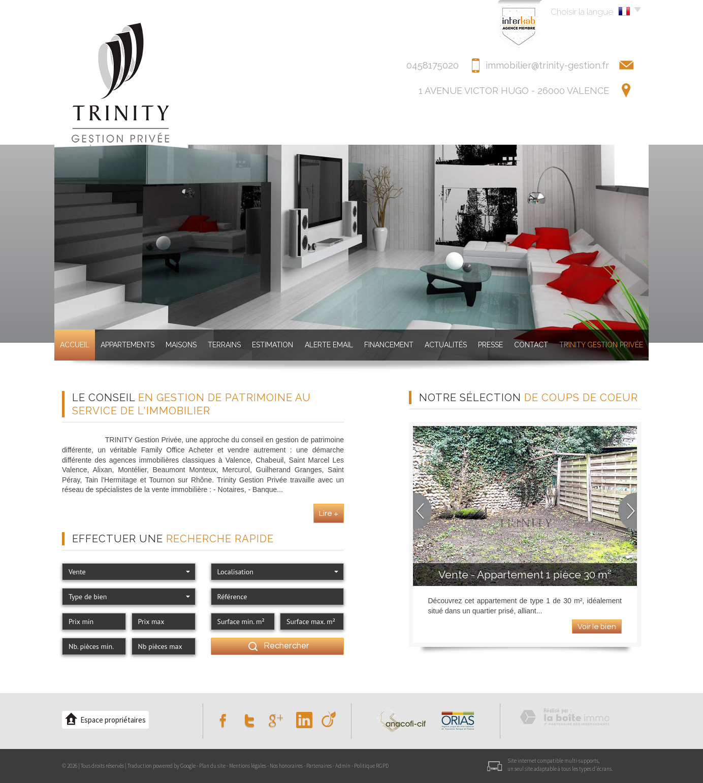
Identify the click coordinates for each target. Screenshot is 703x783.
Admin (342, 765)
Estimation (272, 345)
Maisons (181, 345)
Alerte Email (329, 345)
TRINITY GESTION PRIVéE (601, 345)
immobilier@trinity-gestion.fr (547, 65)
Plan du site (212, 765)
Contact (531, 345)
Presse (490, 345)
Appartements (127, 345)
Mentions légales (247, 765)
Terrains (224, 345)
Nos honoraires (286, 765)
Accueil (74, 345)
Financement (388, 345)
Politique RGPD (371, 765)
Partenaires (319, 765)
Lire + (328, 513)
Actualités (446, 345)
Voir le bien (597, 627)
